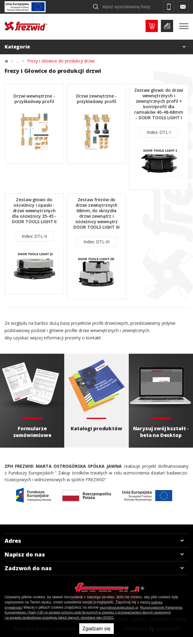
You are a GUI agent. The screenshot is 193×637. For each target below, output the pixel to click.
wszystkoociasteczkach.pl (119, 607)
